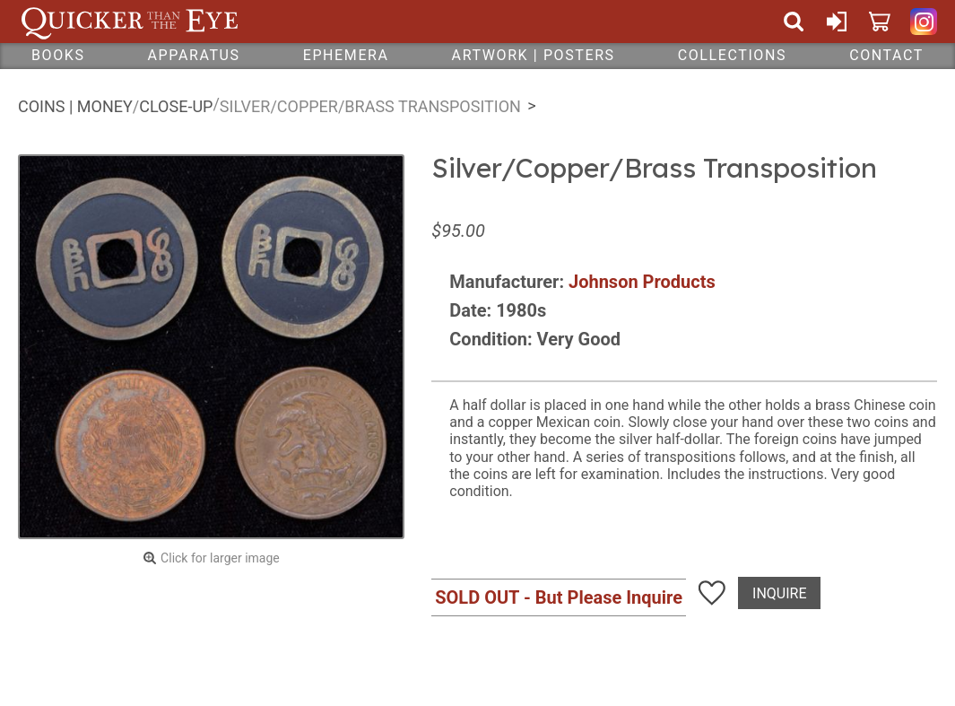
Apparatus (194, 55)
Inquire (779, 593)
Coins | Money (75, 106)
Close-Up (176, 106)
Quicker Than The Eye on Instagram (923, 21)
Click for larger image (220, 558)
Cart (879, 21)
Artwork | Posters (533, 55)
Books (58, 55)
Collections (732, 55)
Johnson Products (642, 281)
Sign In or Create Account (836, 21)
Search (793, 21)
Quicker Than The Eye (129, 21)
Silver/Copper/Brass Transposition (370, 106)
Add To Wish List (712, 593)
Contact (886, 55)
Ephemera (346, 55)
